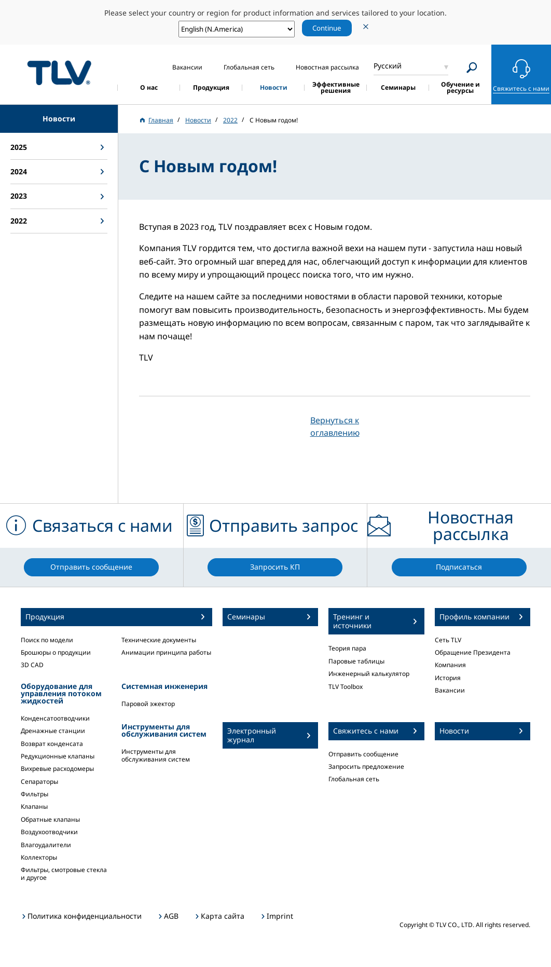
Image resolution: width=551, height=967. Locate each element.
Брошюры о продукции (56, 652)
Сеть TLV (448, 640)
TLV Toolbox (345, 686)
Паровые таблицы (356, 661)
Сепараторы (39, 781)
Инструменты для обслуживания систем (155, 755)
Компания (450, 664)
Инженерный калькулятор (368, 673)
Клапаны (34, 806)
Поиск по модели (47, 640)
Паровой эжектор (148, 703)
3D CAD (32, 664)
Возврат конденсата (52, 743)
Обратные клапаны (50, 819)
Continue (326, 28)
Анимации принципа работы (166, 652)
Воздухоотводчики (49, 831)
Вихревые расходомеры (57, 768)
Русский (388, 66)
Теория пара (347, 648)
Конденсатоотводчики (55, 718)
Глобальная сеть (353, 779)
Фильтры (34, 794)
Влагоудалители (46, 844)
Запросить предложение (366, 766)
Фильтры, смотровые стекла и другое (64, 873)
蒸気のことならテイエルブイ (59, 72)
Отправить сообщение (363, 754)
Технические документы (158, 640)
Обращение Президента (473, 652)
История (448, 677)
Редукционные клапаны (57, 756)
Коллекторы (39, 857)
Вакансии (450, 690)
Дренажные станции (53, 730)
